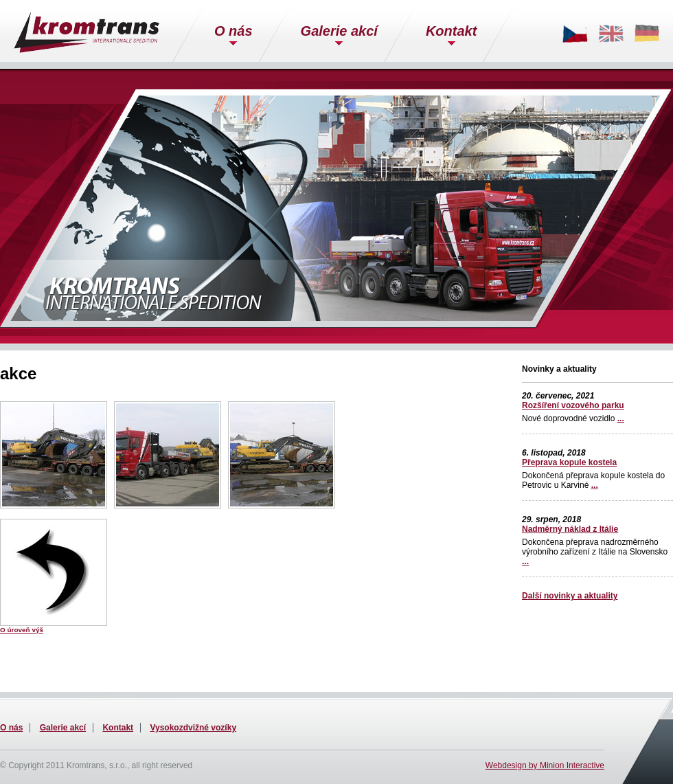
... (620, 418)
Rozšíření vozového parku (573, 405)
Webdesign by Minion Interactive (545, 765)
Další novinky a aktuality (569, 596)
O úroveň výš (21, 630)
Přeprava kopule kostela (569, 462)
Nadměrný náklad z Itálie (570, 529)
